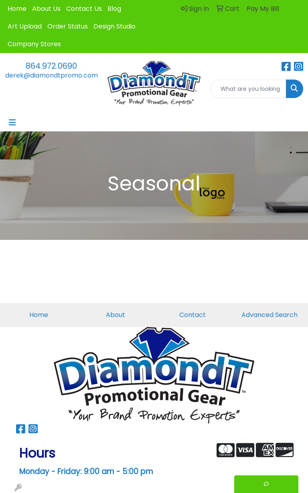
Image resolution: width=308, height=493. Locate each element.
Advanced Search (269, 314)
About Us (46, 8)
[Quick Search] (248, 89)
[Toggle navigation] (12, 122)
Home (17, 8)
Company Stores (34, 44)
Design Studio (114, 26)
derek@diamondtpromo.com (51, 75)
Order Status (67, 26)
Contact (192, 314)
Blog (114, 8)
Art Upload (25, 26)
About (115, 314)
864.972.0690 (51, 66)
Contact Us (84, 8)
